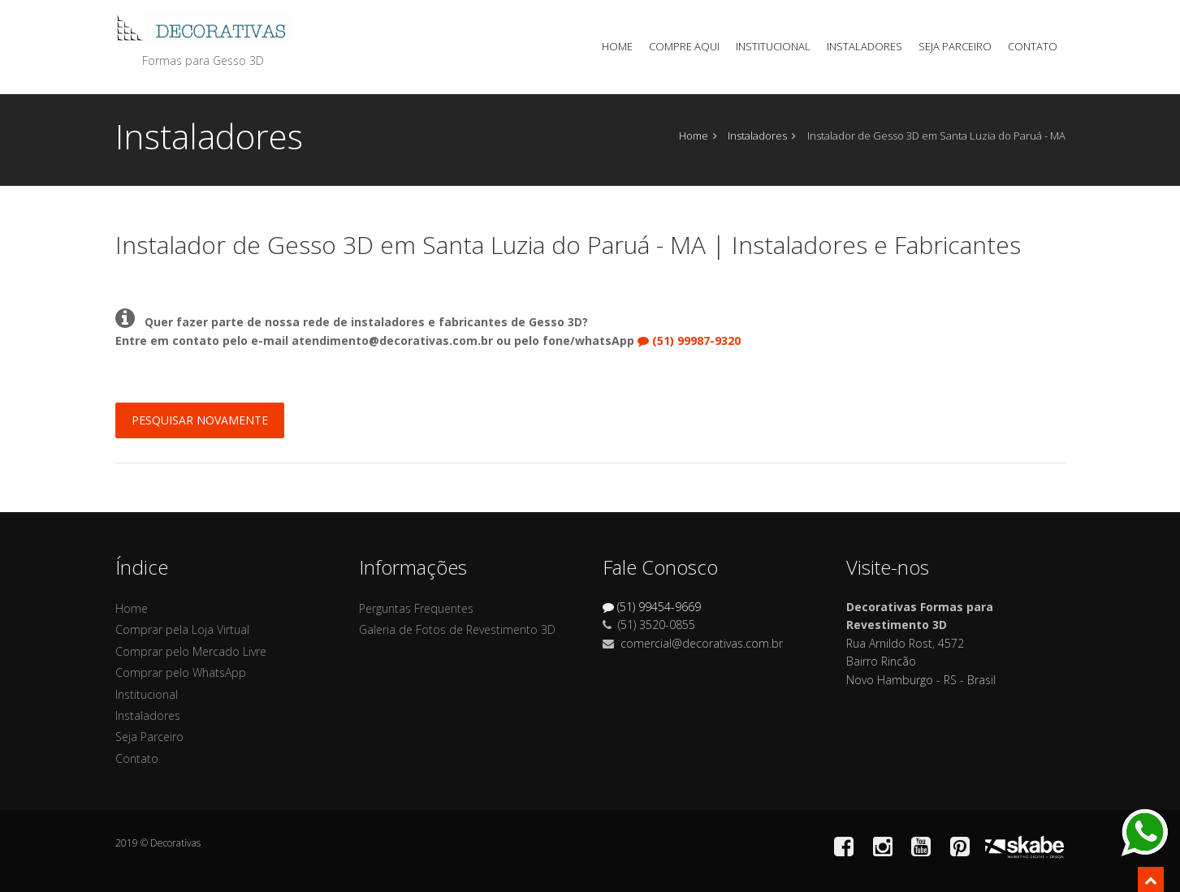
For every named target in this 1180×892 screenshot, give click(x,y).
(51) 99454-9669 (652, 606)
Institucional (773, 46)
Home (617, 46)
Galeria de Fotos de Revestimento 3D (457, 629)
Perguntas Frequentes (416, 608)
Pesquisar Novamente (200, 420)
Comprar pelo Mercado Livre (190, 651)
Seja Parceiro (955, 46)
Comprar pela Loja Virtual (182, 629)
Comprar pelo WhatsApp (180, 672)
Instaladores (864, 46)
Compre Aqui (684, 46)
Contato (1032, 46)
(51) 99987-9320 (689, 340)
